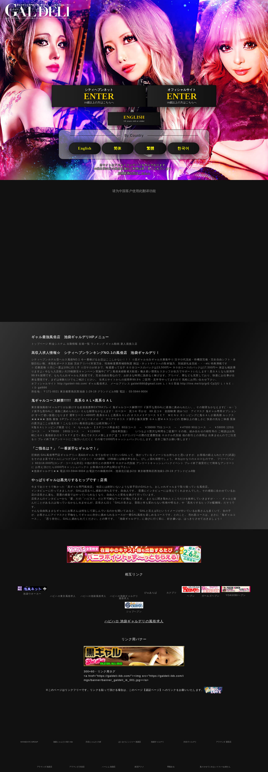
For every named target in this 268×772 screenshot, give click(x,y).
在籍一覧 (84, 343)
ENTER (99, 96)
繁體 (151, 148)
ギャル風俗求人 (97, 383)
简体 (118, 148)
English (84, 148)
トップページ (39, 343)
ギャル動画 (113, 343)
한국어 (183, 148)
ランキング (98, 343)
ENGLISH (134, 118)
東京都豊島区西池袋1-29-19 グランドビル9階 (166, 471)
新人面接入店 (129, 343)
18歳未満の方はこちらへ (134, 173)
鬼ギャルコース (122, 407)
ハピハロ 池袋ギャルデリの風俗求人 (134, 621)
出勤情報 (72, 343)
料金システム (57, 343)
